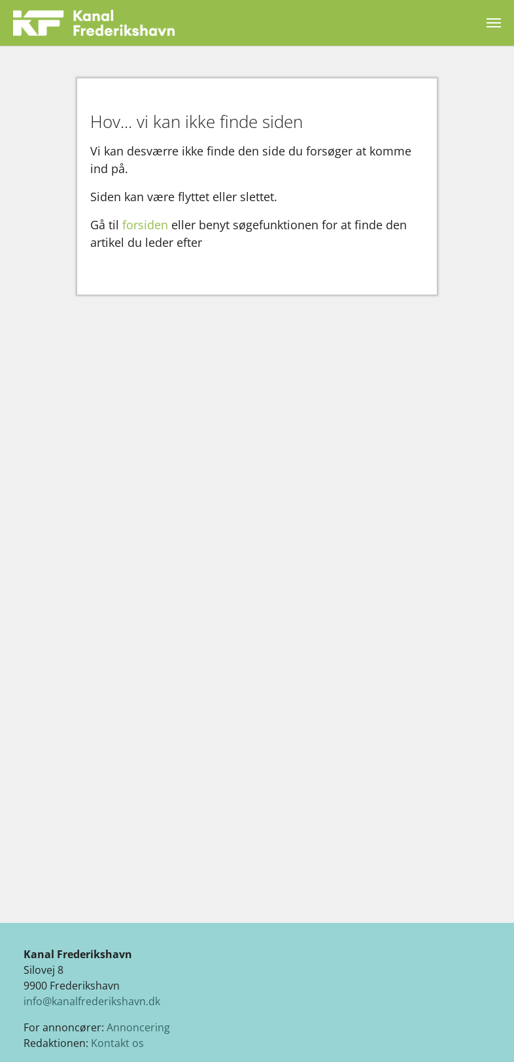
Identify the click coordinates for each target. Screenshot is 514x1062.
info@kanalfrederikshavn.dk (92, 1001)
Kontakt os (117, 1043)
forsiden (145, 225)
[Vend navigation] (494, 23)
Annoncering (138, 1027)
